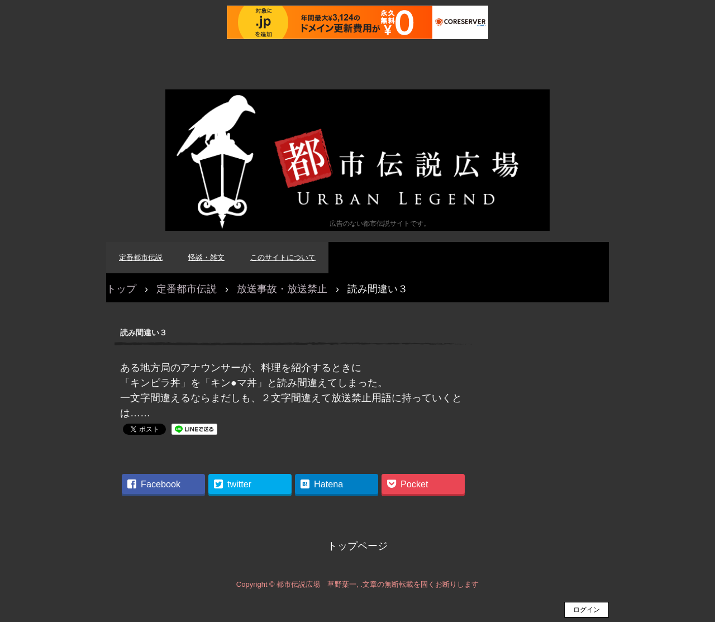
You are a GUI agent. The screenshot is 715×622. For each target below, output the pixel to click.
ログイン (586, 610)
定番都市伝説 (141, 257)
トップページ (357, 546)
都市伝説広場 (357, 160)
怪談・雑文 (206, 257)
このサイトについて (283, 257)
